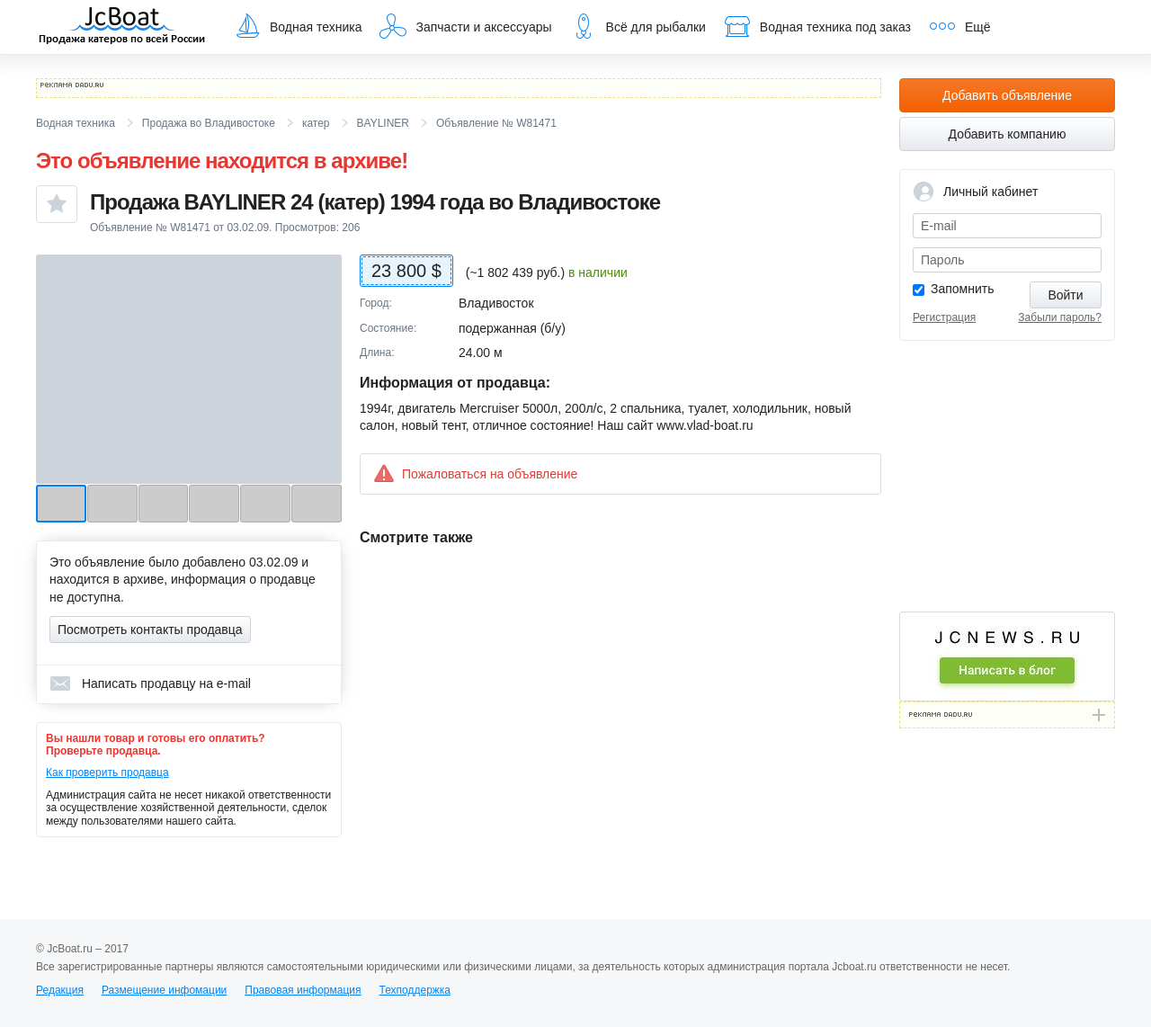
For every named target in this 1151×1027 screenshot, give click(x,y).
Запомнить (963, 288)
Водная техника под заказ (817, 26)
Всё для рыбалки (638, 26)
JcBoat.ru (122, 27)
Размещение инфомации (164, 990)
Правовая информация (303, 990)
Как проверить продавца (107, 772)
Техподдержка (415, 990)
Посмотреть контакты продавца (150, 629)
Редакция (60, 990)
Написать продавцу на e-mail (150, 683)
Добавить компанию (1007, 134)
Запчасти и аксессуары (465, 26)
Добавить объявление (1007, 95)
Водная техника (297, 26)
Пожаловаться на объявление (475, 473)
